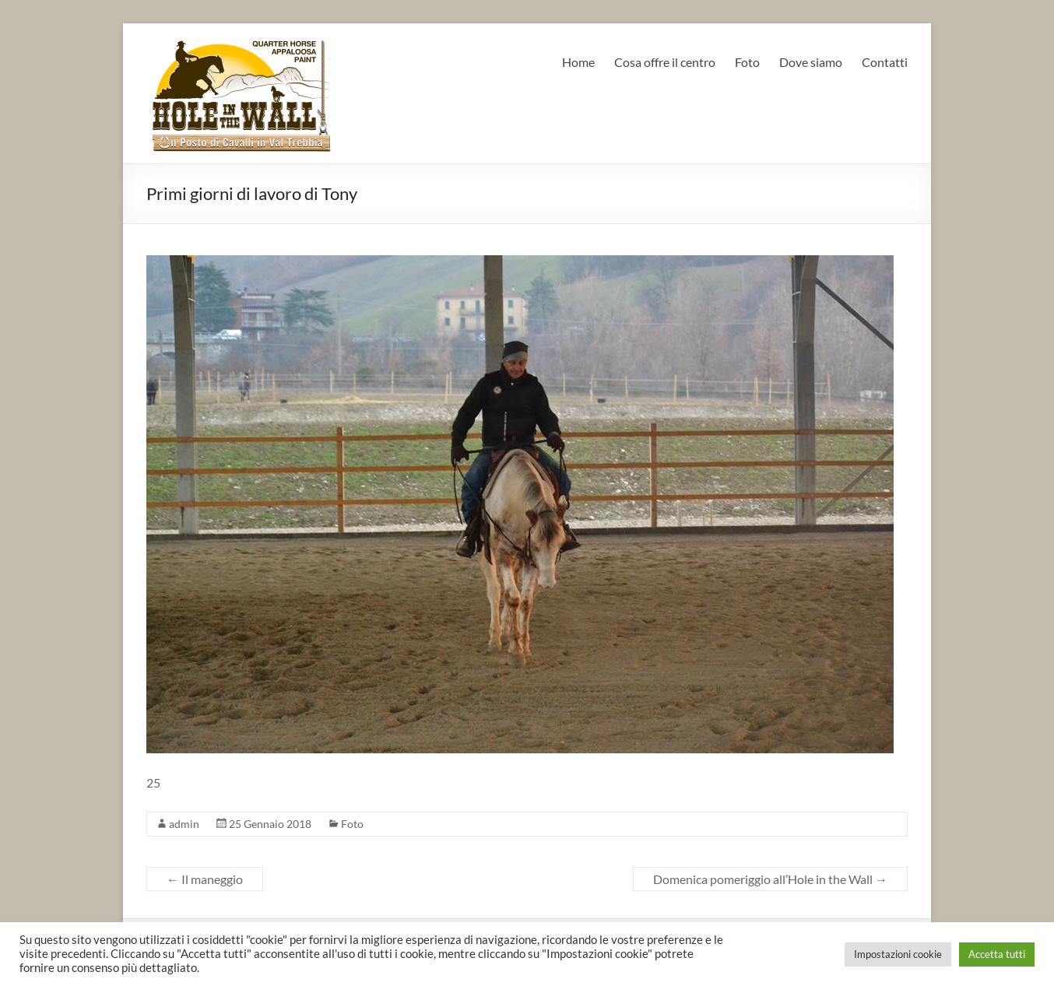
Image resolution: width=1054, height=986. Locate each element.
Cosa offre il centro (664, 61)
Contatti (885, 61)
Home (578, 61)
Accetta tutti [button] (996, 954)
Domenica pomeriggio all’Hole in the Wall (770, 879)
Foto (747, 61)
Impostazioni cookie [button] (898, 954)
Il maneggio (205, 879)
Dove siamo (810, 61)
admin (184, 823)
